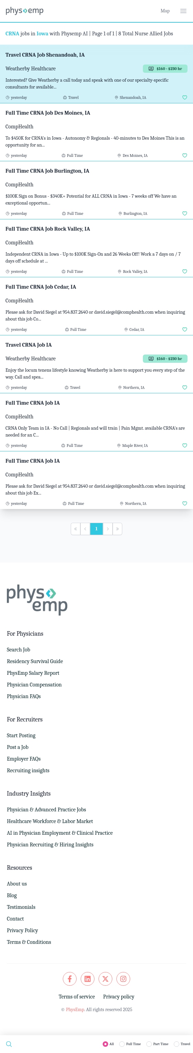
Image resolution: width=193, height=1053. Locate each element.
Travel (185, 1044)
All (112, 1044)
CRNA (12, 34)
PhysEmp (75, 1009)
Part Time (160, 1044)
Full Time (133, 1044)
